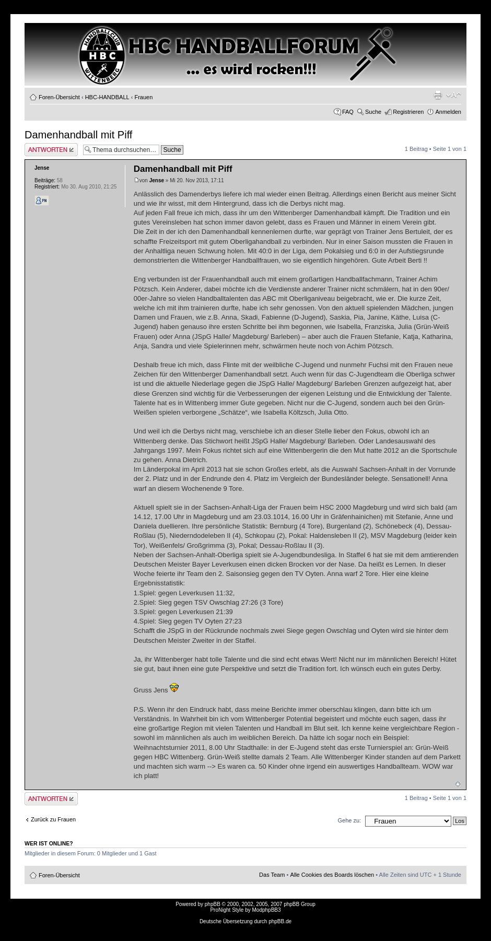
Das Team (272, 875)
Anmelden (448, 112)
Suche (373, 112)
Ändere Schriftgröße (453, 95)
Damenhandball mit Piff (78, 134)
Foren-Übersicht (59, 97)
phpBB (212, 904)
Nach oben (458, 784)
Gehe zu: (349, 820)
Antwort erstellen (51, 149)
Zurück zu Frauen (53, 819)
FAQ (348, 112)
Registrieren (408, 112)
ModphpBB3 (266, 910)
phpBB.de (279, 921)
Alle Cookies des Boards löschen (332, 875)
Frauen (143, 97)
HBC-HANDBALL (107, 97)
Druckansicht (437, 95)
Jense (156, 180)
